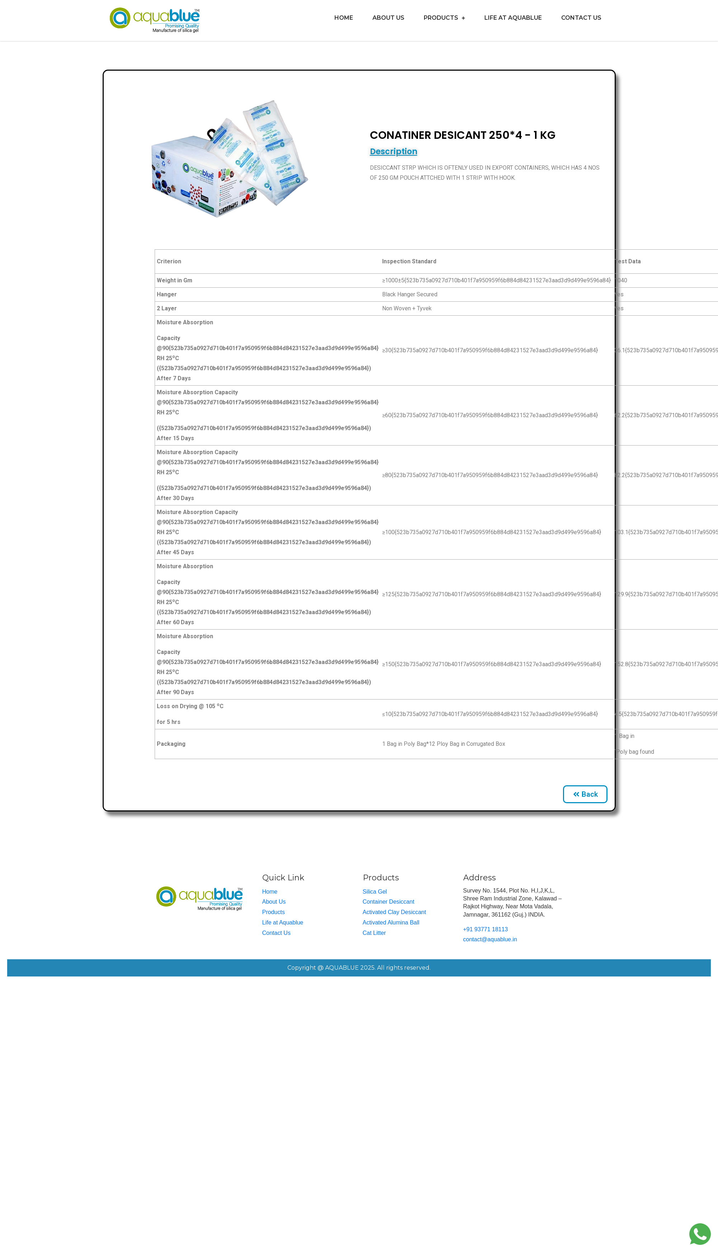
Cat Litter (374, 933)
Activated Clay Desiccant (394, 912)
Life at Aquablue (513, 17)
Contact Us (581, 17)
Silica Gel (375, 892)
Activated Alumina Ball (391, 922)
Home (343, 17)
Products (441, 17)
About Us (388, 17)
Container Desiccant (388, 902)
